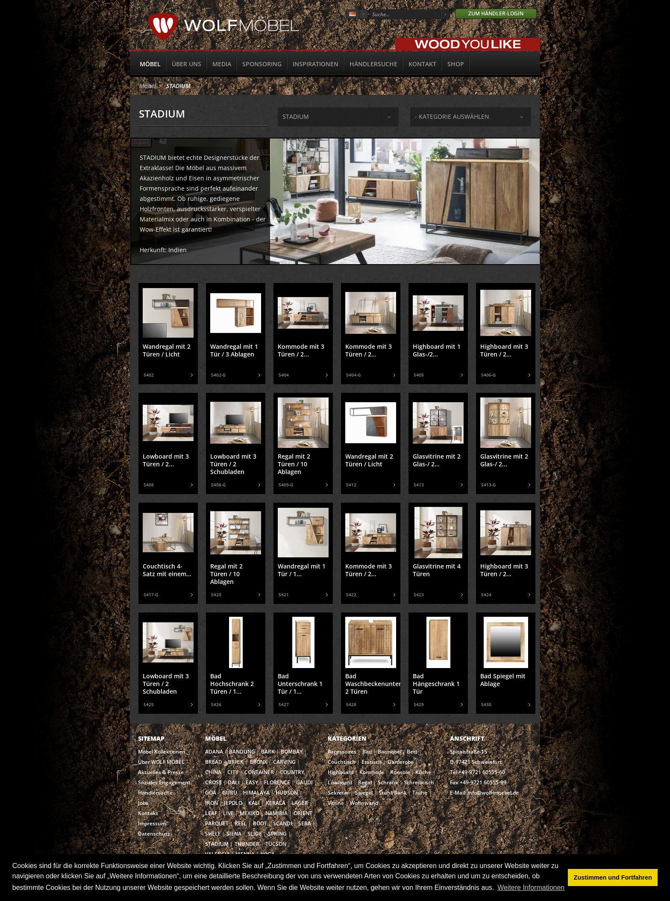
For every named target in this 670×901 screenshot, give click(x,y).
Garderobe (401, 762)
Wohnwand (364, 803)
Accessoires (342, 751)
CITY (232, 772)
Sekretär (338, 792)
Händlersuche (373, 64)
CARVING (284, 762)
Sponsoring (262, 64)
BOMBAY (292, 751)
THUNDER (247, 844)
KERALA (275, 803)
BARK (268, 751)
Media (221, 64)
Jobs (143, 803)
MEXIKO (249, 813)
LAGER (299, 803)
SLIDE (254, 833)
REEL (241, 823)
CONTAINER (259, 772)
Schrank (388, 782)
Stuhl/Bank (393, 792)
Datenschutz (154, 833)
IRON (211, 803)
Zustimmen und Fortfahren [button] (613, 877)
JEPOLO (233, 803)
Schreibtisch (419, 782)
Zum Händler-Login (495, 13)
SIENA (233, 833)
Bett (412, 751)
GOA (210, 792)
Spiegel (364, 792)
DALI (234, 782)
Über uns (186, 64)
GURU (229, 792)
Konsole (400, 772)
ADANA (214, 751)
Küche (423, 772)
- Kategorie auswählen (452, 116)
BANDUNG (242, 751)
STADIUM (178, 86)
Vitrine (336, 803)
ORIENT (303, 813)
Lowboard (340, 782)
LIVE (228, 813)
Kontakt (422, 64)
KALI (254, 803)
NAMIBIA (276, 813)
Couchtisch (342, 762)
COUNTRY (292, 772)
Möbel (150, 64)
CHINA (213, 772)
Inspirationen (315, 64)
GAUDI (304, 782)
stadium (295, 116)
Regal (365, 782)
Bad (367, 751)
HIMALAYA (256, 792)
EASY (252, 782)
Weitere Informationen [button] (530, 887)
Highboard (340, 772)
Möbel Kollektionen (161, 751)
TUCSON (275, 844)
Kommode (371, 772)
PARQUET (217, 823)
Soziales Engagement (164, 782)
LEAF (211, 813)
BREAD (213, 762)
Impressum (152, 823)
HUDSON (287, 792)
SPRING (277, 833)
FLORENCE (277, 782)
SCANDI (282, 823)
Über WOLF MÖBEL (161, 762)
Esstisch (371, 762)
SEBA (304, 823)
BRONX (258, 762)
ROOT (260, 823)
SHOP (455, 64)
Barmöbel (389, 751)
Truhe (419, 792)
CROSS (213, 782)
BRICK (236, 762)
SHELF (212, 833)
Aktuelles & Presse (161, 772)
